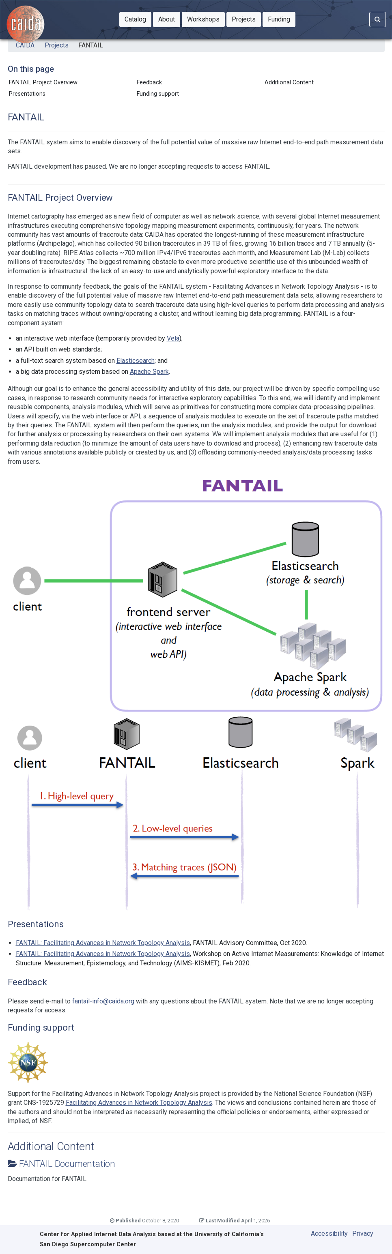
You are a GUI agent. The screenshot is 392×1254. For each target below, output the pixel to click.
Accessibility (329, 1233)
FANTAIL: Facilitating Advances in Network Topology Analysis (103, 943)
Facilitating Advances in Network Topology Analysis (139, 1102)
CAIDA (25, 45)
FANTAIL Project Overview (43, 82)
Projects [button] (246, 18)
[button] (135, 19)
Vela (173, 338)
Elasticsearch (135, 360)
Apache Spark (149, 371)
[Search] (377, 19)
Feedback (149, 82)
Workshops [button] (206, 18)
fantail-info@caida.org (103, 1001)
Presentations (27, 93)
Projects (57, 45)
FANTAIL (90, 45)
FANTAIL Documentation (67, 1163)
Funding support (158, 93)
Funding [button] (281, 18)
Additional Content (289, 82)
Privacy (362, 1233)
